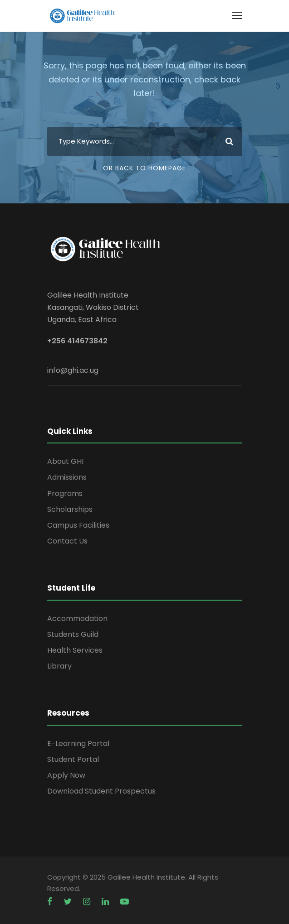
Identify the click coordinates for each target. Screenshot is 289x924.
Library (59, 666)
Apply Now (66, 775)
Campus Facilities (78, 525)
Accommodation (77, 618)
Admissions (67, 477)
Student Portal (73, 759)
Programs (65, 493)
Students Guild (72, 634)
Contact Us (67, 541)
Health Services (75, 650)
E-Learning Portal (78, 743)
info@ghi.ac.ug (72, 370)
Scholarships (70, 509)
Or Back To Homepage (144, 168)
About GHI (65, 461)
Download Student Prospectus (101, 791)
